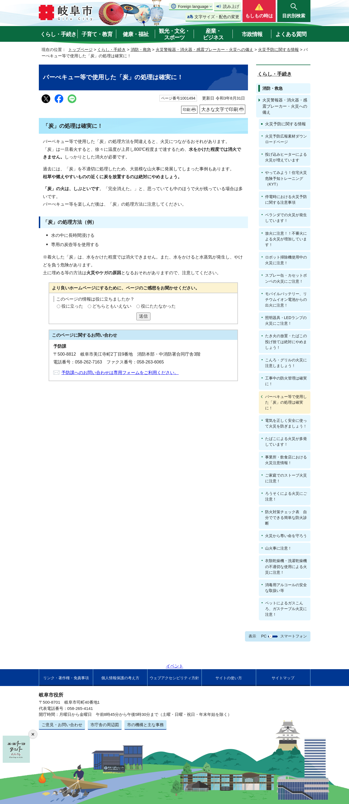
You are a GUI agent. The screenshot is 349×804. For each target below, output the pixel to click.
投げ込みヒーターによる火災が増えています (286, 157)
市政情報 (252, 34)
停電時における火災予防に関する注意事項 (286, 199)
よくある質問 (290, 34)
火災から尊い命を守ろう (286, 536)
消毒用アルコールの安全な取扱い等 (286, 588)
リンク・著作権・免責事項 (66, 678)
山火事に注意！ (278, 548)
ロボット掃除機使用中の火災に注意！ (286, 260)
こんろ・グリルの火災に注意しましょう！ (286, 363)
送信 (143, 316)
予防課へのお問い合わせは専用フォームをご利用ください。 (120, 372)
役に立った (72, 306)
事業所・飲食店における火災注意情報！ (286, 460)
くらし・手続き (58, 34)
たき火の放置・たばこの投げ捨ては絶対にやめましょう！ (286, 341)
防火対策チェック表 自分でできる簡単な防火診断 (286, 517)
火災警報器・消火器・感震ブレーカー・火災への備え (204, 49)
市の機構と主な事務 (145, 724)
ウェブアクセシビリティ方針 (174, 678)
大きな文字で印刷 (219, 109)
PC (263, 636)
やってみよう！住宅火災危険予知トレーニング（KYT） (286, 178)
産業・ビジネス (213, 34)
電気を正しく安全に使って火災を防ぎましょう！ (286, 423)
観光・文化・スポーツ (174, 34)
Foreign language (193, 6)
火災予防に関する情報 (278, 49)
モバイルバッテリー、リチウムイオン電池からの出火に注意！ (286, 299)
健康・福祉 (136, 34)
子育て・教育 (96, 34)
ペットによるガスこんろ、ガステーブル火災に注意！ (286, 609)
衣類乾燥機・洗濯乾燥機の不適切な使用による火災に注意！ (286, 566)
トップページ (80, 49)
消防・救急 (141, 49)
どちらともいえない (111, 306)
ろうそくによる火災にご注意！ (286, 496)
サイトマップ (283, 678)
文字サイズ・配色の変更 (216, 16)
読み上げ (231, 6)
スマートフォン (293, 636)
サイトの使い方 (228, 678)
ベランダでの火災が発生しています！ (286, 218)
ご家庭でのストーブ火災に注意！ (286, 478)
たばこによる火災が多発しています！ (286, 441)
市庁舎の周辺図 (104, 724)
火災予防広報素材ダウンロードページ (286, 139)
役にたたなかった (158, 306)
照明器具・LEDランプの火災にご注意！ (286, 320)
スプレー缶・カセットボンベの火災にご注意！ (286, 278)
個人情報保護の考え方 (120, 678)
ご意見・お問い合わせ (62, 724)
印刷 (186, 109)
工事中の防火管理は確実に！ (286, 381)
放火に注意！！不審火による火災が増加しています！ (286, 239)
